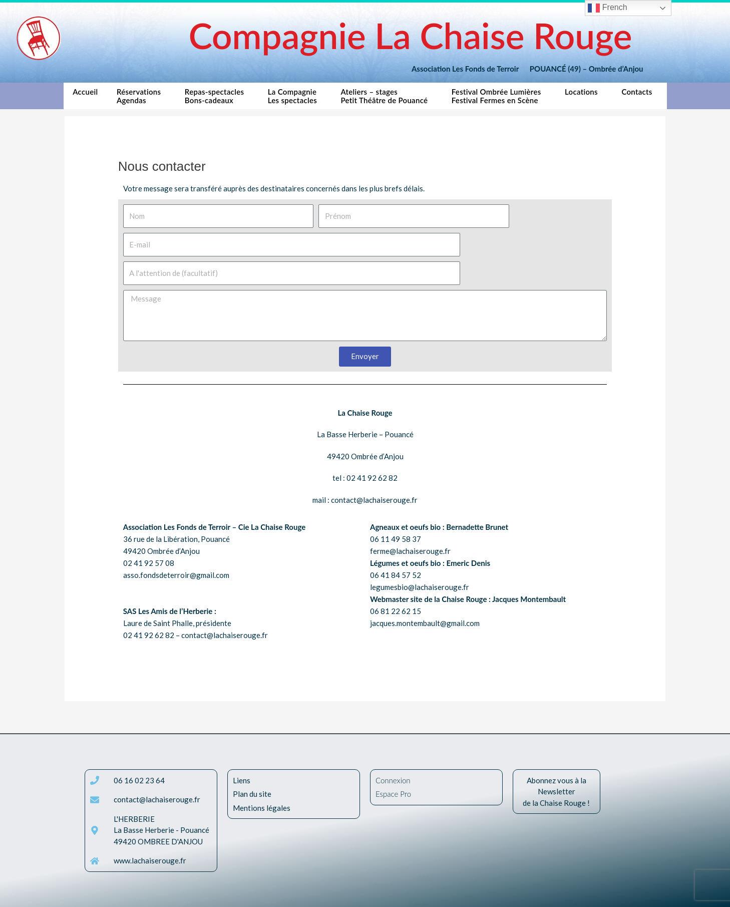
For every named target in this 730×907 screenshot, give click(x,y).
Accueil (85, 96)
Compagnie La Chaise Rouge (410, 35)
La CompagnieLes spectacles (295, 96)
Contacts (639, 94)
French (607, 8)
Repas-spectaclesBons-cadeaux (217, 96)
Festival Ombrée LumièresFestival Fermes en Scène (499, 96)
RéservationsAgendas (141, 96)
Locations (584, 94)
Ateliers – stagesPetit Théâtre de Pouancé (386, 96)
